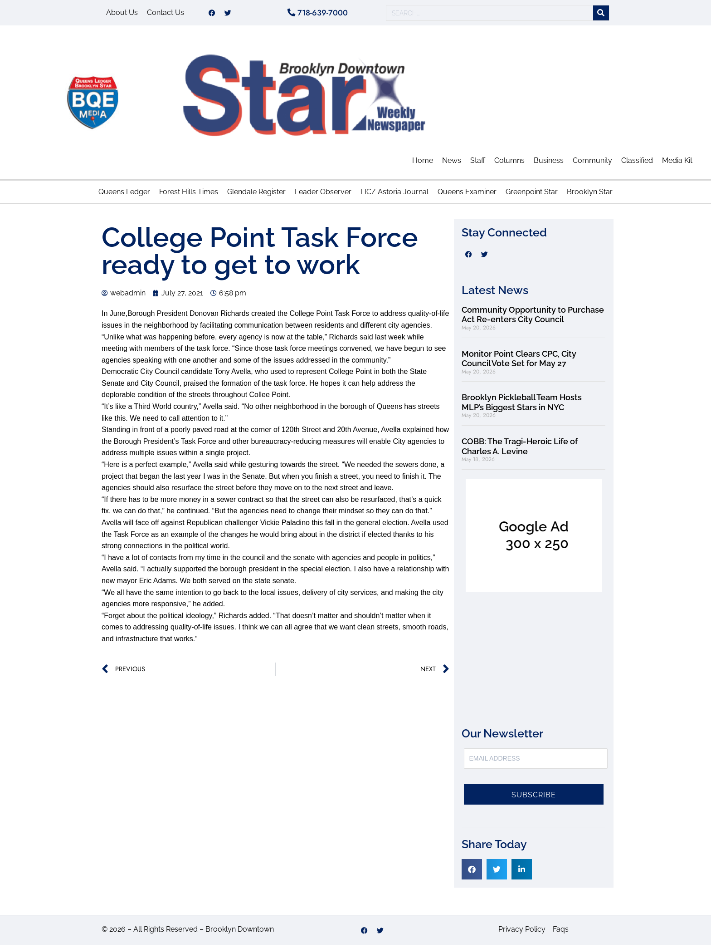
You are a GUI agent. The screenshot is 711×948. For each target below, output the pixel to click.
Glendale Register (256, 194)
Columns (509, 163)
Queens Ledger (124, 194)
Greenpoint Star (532, 194)
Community (592, 163)
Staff (477, 163)
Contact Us (165, 14)
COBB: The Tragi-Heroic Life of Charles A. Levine (520, 449)
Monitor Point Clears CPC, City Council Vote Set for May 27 (519, 361)
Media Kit (677, 163)
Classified (637, 163)
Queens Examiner (467, 194)
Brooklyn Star (590, 194)
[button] (472, 872)
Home (422, 163)
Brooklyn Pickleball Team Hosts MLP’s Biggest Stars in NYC (522, 405)
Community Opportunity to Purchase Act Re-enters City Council (533, 317)
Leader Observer (323, 194)
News (451, 163)
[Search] (601, 14)
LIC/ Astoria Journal (394, 194)
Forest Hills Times (188, 194)
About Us (122, 14)
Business (549, 163)
